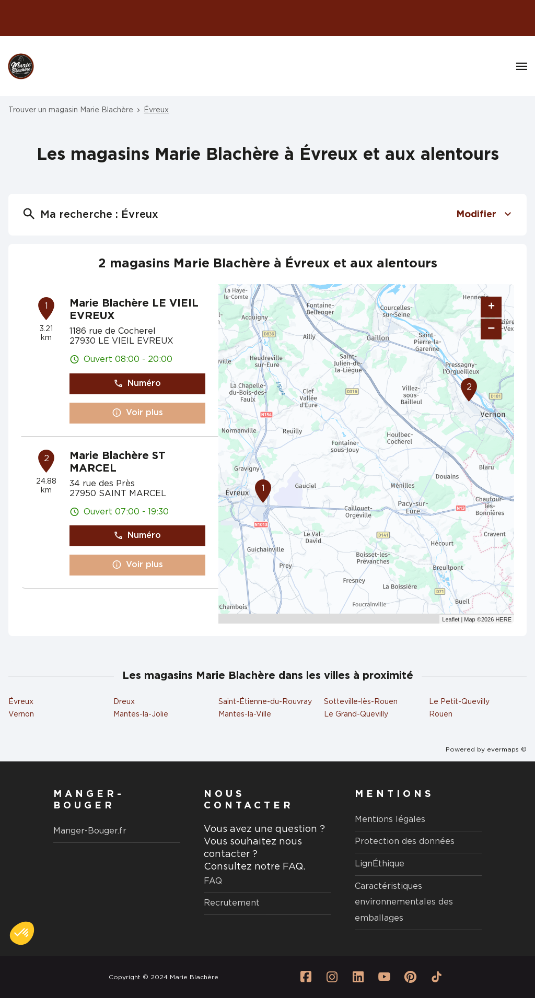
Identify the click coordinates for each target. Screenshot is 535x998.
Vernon (21, 714)
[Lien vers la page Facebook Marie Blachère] (306, 977)
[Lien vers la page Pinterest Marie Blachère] (411, 977)
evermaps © (507, 749)
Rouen (440, 714)
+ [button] (491, 307)
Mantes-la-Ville (244, 714)
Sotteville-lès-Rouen (361, 702)
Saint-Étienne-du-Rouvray (265, 702)
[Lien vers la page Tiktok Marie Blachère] (437, 977)
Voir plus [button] (137, 413)
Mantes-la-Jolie (140, 714)
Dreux (124, 702)
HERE (503, 619)
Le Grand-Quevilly (356, 714)
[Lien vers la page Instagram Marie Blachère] (332, 977)
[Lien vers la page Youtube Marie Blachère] (384, 977)
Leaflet (450, 619)
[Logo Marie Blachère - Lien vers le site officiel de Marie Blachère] (21, 66)
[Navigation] (521, 66)
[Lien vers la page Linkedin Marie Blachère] (358, 977)
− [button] (491, 328)
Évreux (156, 110)
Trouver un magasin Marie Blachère (70, 110)
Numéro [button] (137, 384)
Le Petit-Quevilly (459, 702)
